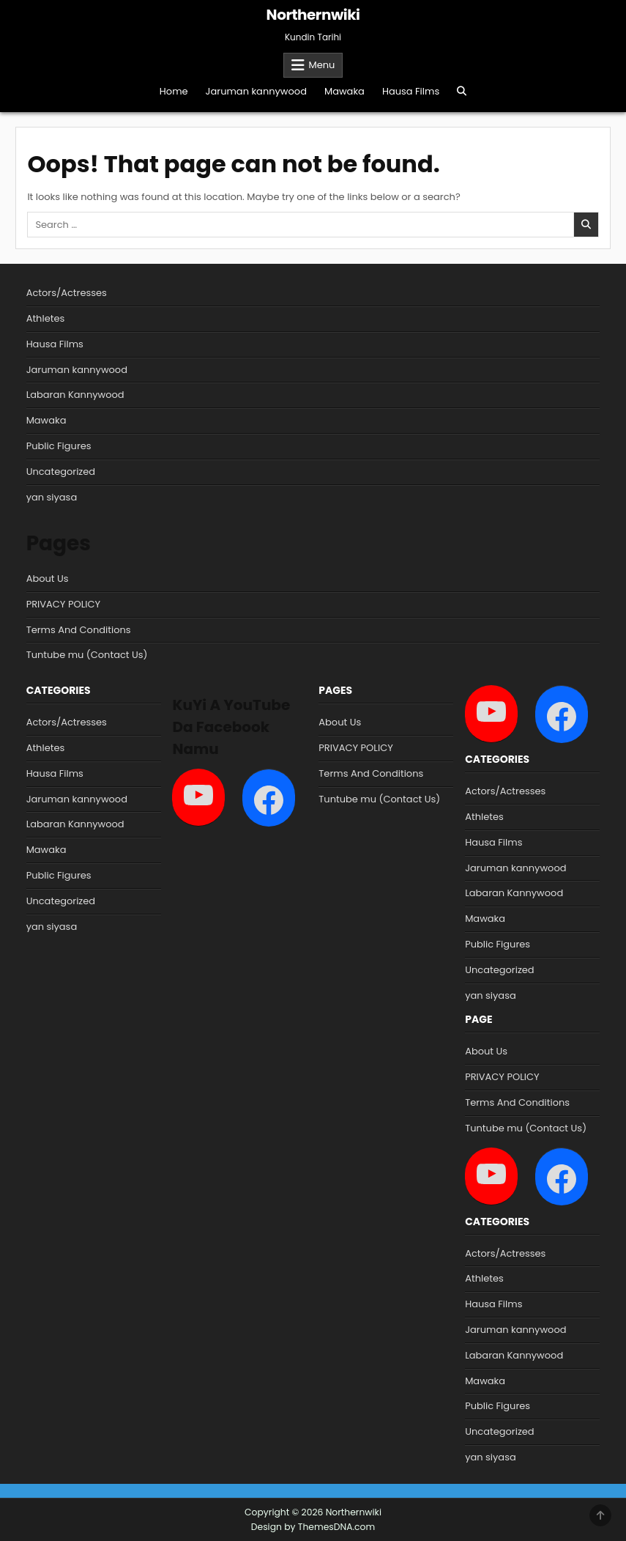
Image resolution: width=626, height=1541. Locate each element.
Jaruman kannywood (256, 91)
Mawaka (344, 91)
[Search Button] (461, 91)
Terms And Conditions (78, 630)
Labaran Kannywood (75, 395)
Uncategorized (60, 471)
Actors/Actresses (66, 293)
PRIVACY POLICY (63, 604)
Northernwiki (313, 14)
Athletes (45, 318)
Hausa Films (410, 91)
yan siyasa (52, 497)
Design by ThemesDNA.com (313, 1526)
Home (174, 91)
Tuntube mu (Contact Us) (87, 655)
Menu (322, 65)
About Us (47, 578)
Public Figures (59, 446)
